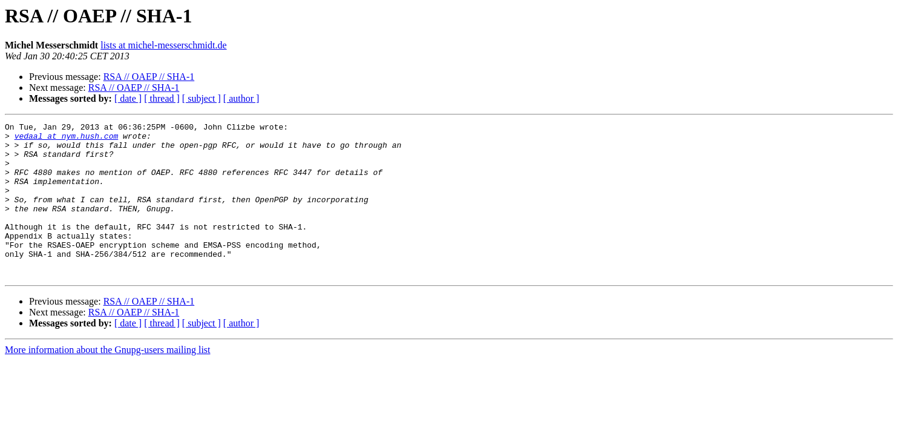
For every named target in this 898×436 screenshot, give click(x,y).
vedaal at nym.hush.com (67, 139)
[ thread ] (162, 98)
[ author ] (241, 98)
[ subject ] (201, 98)
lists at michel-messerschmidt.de (163, 45)
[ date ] (128, 98)
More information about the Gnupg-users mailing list (108, 380)
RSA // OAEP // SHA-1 (149, 76)
